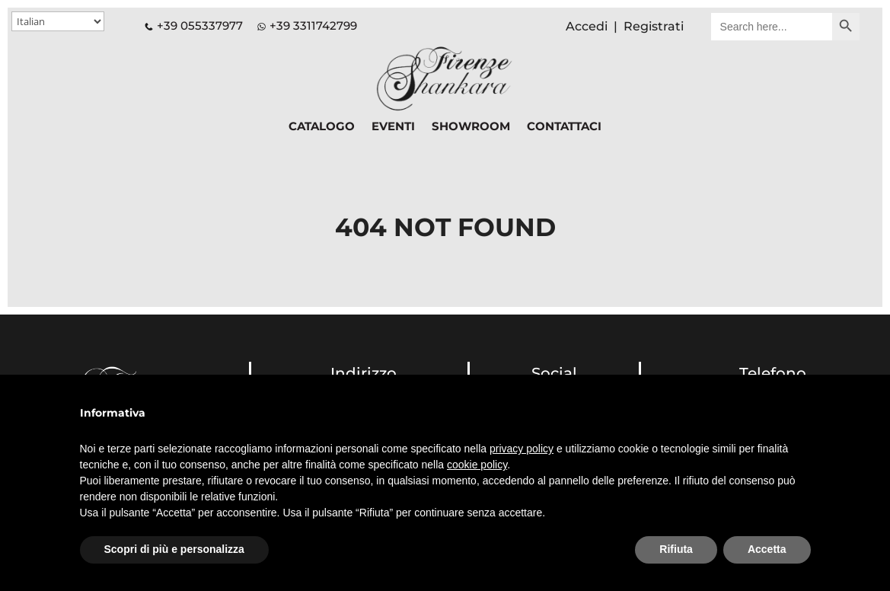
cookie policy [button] (477, 464)
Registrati (654, 26)
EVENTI (393, 127)
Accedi (587, 26)
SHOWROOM (471, 127)
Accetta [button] (767, 549)
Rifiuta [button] (676, 549)
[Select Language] (57, 21)
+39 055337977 (194, 25)
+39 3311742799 (313, 25)
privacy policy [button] (521, 448)
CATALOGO (322, 127)
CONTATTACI (564, 127)
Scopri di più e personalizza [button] (174, 549)
